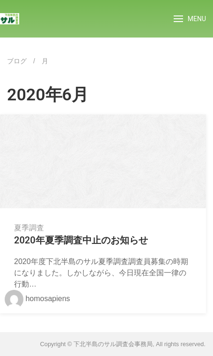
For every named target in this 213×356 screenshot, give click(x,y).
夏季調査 (29, 228)
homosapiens (37, 299)
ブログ (17, 61)
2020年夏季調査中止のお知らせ (81, 240)
